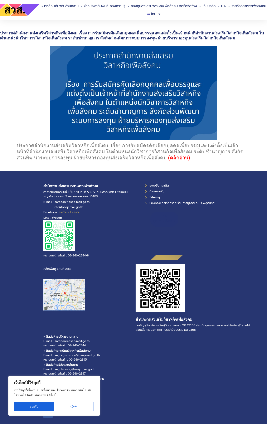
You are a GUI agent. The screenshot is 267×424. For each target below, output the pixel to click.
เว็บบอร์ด (211, 6)
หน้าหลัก (47, 6)
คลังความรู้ (119, 6)
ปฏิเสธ (33, 406)
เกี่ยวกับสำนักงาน (68, 6)
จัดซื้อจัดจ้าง (190, 6)
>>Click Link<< (69, 212)
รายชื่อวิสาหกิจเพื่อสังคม (249, 6)
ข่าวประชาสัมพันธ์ (96, 6)
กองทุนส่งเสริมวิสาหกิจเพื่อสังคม (154, 6)
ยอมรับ (74, 406)
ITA (225, 6)
